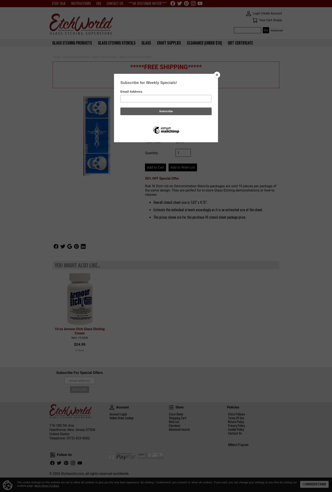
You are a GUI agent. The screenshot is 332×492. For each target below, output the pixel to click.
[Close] (217, 75)
